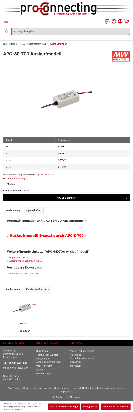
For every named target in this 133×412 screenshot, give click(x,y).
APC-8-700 (25, 323)
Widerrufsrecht (44, 365)
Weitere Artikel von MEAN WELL (25, 260)
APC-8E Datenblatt (66, 197)
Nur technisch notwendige (64, 406)
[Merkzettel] (107, 21)
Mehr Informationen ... (13, 409)
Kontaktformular (11, 379)
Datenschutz (76, 361)
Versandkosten (64, 388)
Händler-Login (43, 373)
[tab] (12, 210)
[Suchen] (7, 31)
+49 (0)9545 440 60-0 (15, 363)
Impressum (75, 365)
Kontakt (40, 369)
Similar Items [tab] (13, 289)
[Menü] (6, 21)
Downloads (42, 350)
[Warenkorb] (126, 21)
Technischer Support (47, 354)
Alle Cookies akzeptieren (116, 406)
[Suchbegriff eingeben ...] (70, 31)
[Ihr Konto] (120, 21)
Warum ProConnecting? (82, 350)
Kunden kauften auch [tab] (37, 289)
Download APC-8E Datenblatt (23, 273)
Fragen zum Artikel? (18, 257)
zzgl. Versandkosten (45, 174)
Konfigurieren (90, 406)
